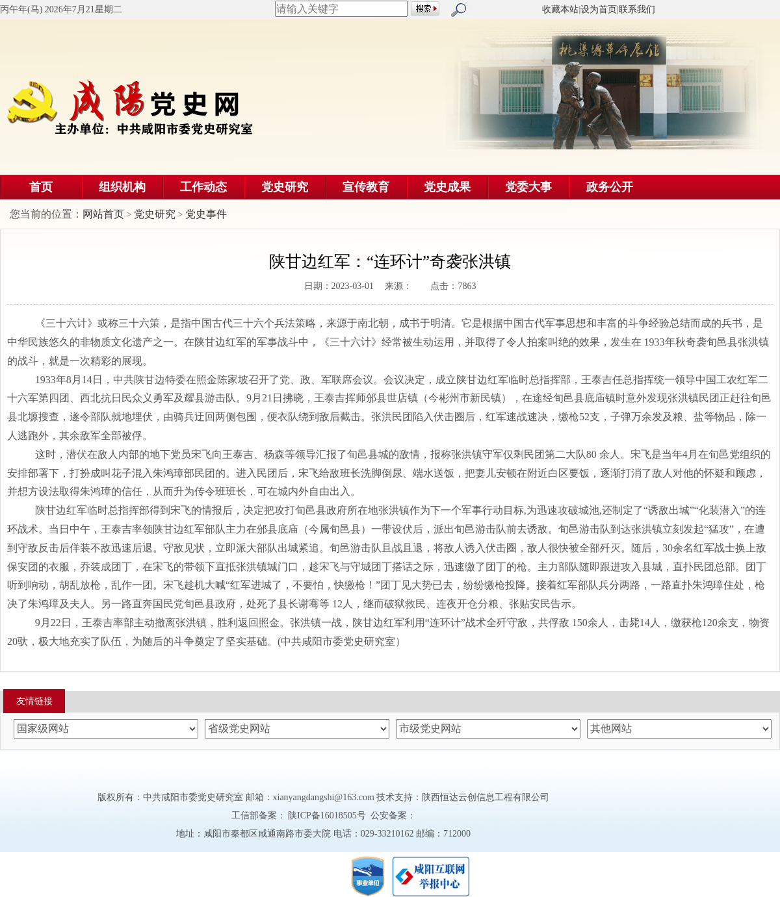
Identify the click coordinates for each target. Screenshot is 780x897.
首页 (41, 187)
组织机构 (122, 187)
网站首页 (103, 214)
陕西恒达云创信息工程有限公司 (485, 797)
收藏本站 (560, 9)
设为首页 (598, 9)
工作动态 (203, 187)
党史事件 (206, 214)
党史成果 (447, 187)
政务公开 (609, 187)
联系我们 (637, 9)
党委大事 (528, 187)
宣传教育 (366, 187)
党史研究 (284, 187)
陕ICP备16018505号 (327, 815)
